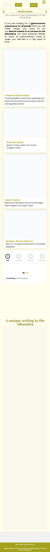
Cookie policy (34, 548)
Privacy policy (21, 548)
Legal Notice (9, 548)
